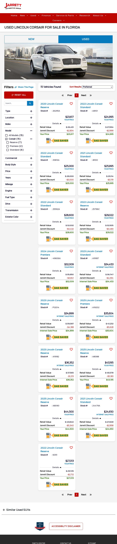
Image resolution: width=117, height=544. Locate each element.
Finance (46, 15)
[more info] (56, 149)
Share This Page (24, 87)
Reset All (19, 95)
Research (85, 15)
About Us (98, 15)
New (23, 15)
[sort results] (97, 87)
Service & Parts (65, 15)
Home (14, 15)
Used (34, 15)
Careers (57, 20)
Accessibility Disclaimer (66, 526)
